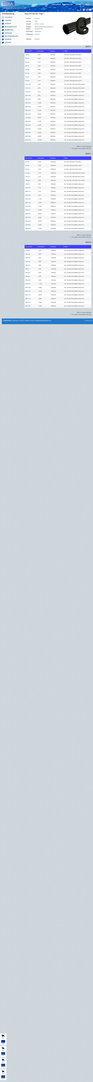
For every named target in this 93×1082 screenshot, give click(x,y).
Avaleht (34, 4)
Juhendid (36, 34)
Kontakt (78, 4)
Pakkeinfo (36, 39)
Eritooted (8, 42)
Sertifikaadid (37, 31)
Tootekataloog (56, 4)
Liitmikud (8, 20)
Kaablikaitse (9, 30)
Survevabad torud (10, 27)
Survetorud (8, 17)
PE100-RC (36, 18)
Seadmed (8, 39)
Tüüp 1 (36, 21)
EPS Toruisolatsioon (11, 36)
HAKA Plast (44, 4)
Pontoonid (8, 33)
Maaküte (8, 23)
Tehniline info (68, 4)
